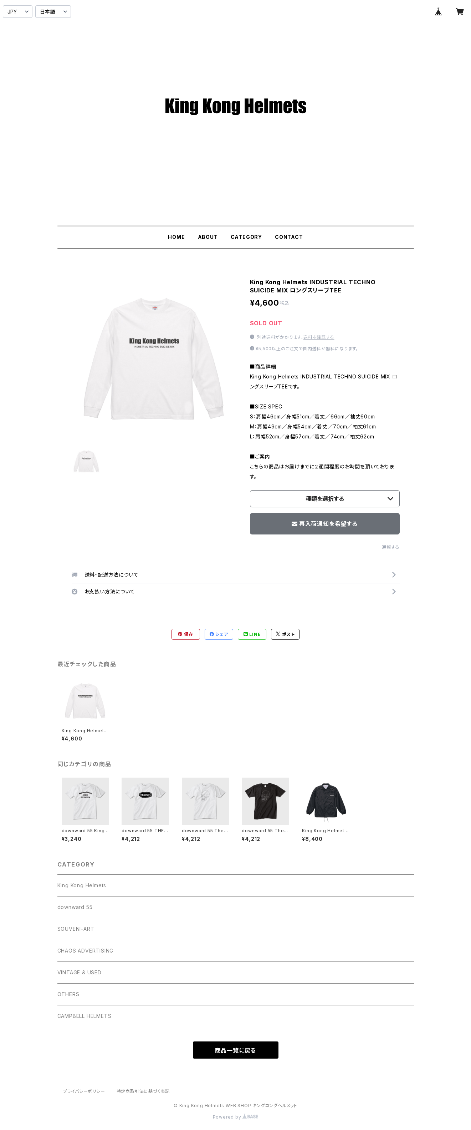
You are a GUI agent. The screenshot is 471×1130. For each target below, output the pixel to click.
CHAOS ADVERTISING (85, 951)
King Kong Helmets (82, 885)
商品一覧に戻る (235, 1050)
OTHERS (68, 994)
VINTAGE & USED (79, 972)
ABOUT (208, 237)
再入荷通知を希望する (325, 523)
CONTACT (289, 237)
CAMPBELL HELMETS (84, 1016)
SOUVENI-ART (75, 929)
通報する (390, 547)
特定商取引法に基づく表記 (143, 1091)
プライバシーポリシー (84, 1091)
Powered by (235, 1117)
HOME (176, 237)
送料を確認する (318, 337)
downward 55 (75, 907)
